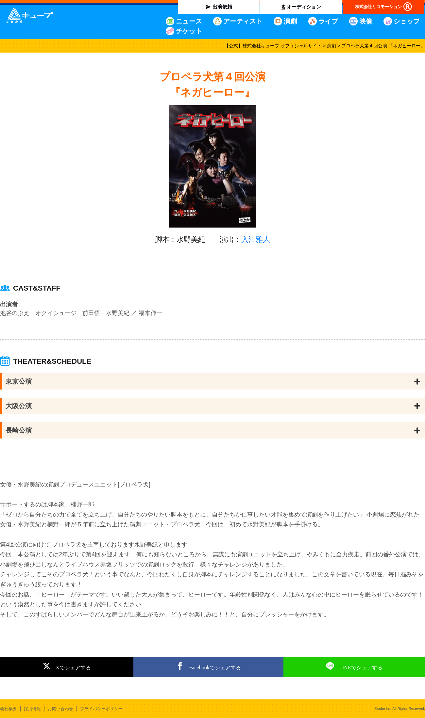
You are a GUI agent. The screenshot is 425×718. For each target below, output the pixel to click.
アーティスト (243, 21)
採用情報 (32, 708)
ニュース (189, 21)
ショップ (407, 21)
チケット (189, 31)
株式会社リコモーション (378, 6)
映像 (365, 21)
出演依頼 (222, 6)
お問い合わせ (60, 708)
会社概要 (8, 708)
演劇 (290, 21)
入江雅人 (255, 239)
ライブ (328, 21)
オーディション (304, 6)
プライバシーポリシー (101, 708)
